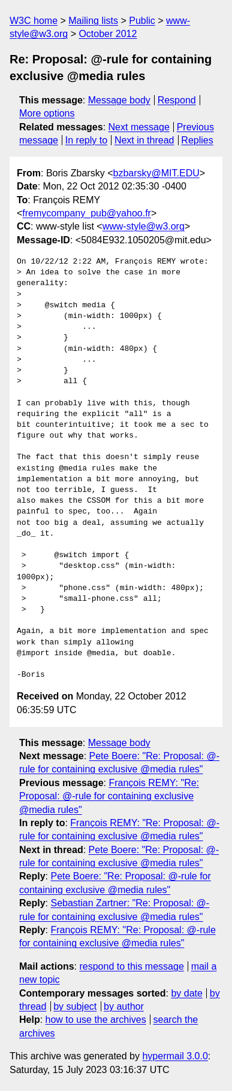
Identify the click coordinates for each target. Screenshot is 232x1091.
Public (142, 21)
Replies (197, 140)
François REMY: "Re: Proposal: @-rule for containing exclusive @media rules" (109, 796)
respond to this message (131, 966)
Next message (139, 127)
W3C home (34, 21)
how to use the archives (96, 1019)
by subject (75, 1006)
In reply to (86, 140)
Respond (177, 100)
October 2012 (108, 34)
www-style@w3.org (144, 226)
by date (186, 993)
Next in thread (144, 140)
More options (47, 113)
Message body (119, 100)
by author (124, 1006)
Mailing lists (93, 21)
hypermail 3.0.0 (174, 1056)
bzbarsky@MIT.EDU (156, 173)
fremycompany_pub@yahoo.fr (86, 213)
